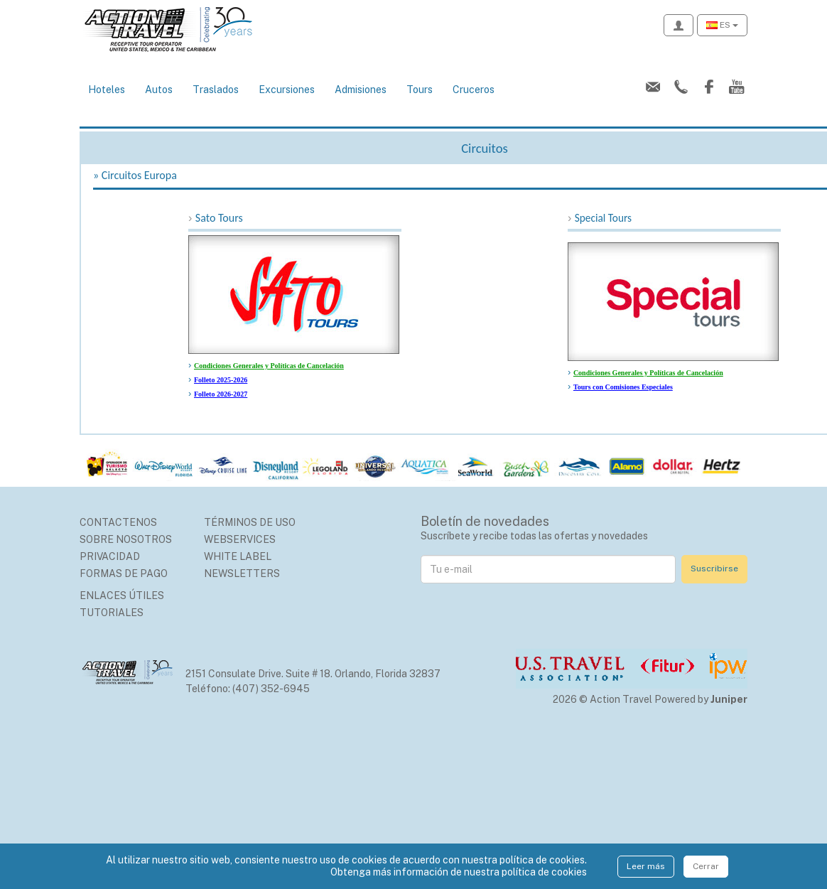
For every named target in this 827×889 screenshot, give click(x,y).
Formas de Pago (124, 573)
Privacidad (110, 556)
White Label (237, 556)
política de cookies (544, 872)
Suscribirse (714, 568)
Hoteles (106, 89)
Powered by (700, 699)
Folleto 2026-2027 (220, 394)
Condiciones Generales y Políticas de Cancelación (269, 366)
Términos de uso (250, 522)
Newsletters (242, 573)
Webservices (240, 539)
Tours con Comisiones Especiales (623, 387)
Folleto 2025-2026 (220, 380)
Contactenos (118, 522)
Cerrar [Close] (706, 866)
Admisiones (361, 89)
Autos (159, 89)
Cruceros (473, 89)
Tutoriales (112, 612)
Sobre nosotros (126, 539)
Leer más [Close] (646, 866)
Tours (419, 89)
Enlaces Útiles (122, 595)
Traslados (216, 89)
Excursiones (287, 89)
